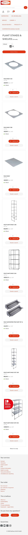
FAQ (2, 466)
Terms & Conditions (6, 472)
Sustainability (4, 501)
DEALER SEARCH (6, 24)
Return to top (14, 448)
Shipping (3, 489)
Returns (3, 491)
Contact (3, 461)
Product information (6, 468)
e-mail (5, 515)
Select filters (14, 52)
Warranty (3, 463)
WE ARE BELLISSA (16, 16)
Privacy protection (5, 505)
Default (5, 44)
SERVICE (4, 20)
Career (2, 503)
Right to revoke (4, 470)
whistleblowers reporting (7, 473)
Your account (4, 486)
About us (3, 499)
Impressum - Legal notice (7, 507)
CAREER (12, 20)
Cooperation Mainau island (10, 29)
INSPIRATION (4, 16)
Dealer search (14, 96)
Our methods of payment (7, 487)
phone (15, 515)
